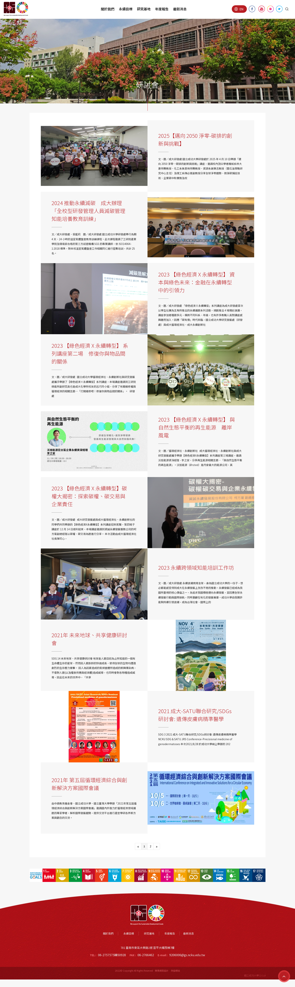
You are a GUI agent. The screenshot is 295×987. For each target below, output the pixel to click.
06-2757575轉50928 (112, 955)
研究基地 (144, 8)
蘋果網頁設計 (161, 970)
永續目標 (125, 8)
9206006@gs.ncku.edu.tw (187, 955)
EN (238, 9)
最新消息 (180, 8)
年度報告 (162, 8)
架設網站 (175, 970)
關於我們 (107, 8)
